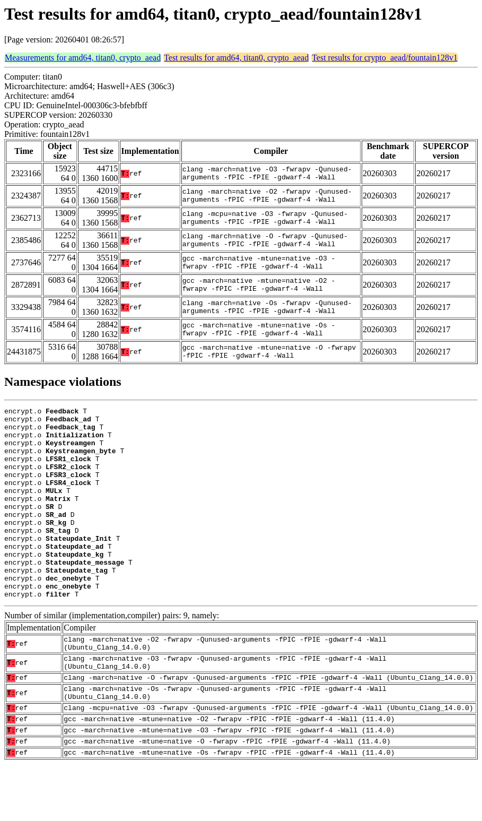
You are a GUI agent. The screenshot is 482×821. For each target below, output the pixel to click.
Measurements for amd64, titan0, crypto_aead (83, 57)
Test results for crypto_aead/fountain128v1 (385, 57)
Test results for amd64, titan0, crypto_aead (236, 57)
